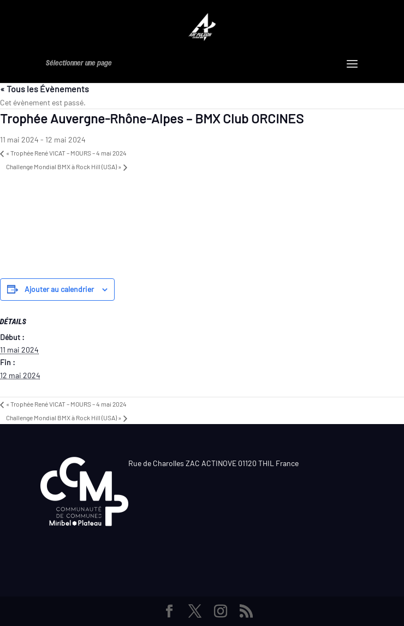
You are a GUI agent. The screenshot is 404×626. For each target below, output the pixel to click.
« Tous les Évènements (44, 89)
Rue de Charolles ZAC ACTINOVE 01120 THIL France (213, 463)
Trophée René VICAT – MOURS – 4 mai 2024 (66, 153)
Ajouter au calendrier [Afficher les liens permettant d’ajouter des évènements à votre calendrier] (59, 289)
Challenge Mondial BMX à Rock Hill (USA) (63, 166)
